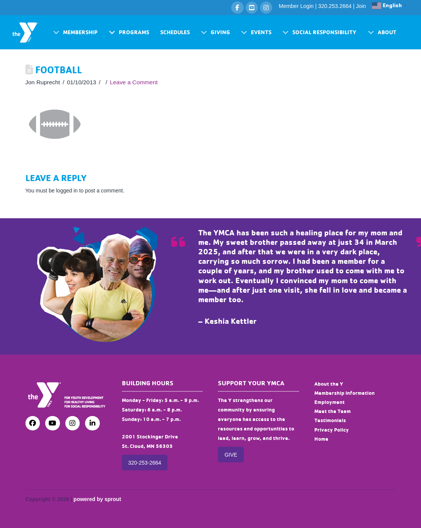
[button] (75, 32)
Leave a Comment (134, 82)
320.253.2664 (335, 6)
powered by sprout (97, 499)
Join (361, 6)
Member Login (296, 6)
